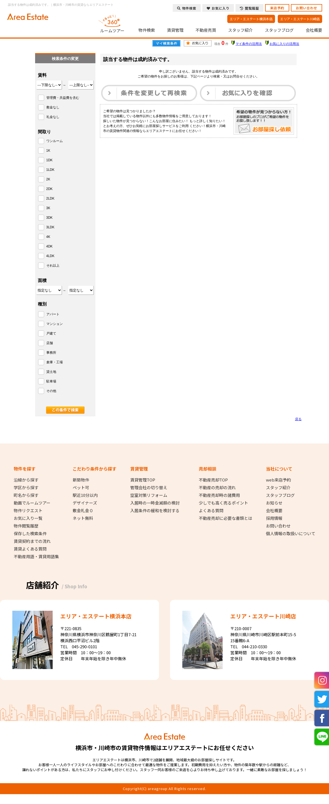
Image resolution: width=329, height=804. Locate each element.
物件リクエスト (28, 510)
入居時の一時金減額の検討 (155, 502)
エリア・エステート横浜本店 (251, 18)
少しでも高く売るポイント (223, 502)
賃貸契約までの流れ (32, 541)
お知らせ (274, 502)
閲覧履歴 (249, 8)
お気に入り (218, 8)
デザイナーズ (85, 502)
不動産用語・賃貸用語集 (36, 556)
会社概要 (314, 30)
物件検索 (146, 30)
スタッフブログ (279, 30)
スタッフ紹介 (240, 30)
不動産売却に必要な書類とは (225, 518)
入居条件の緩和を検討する (155, 510)
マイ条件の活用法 (249, 44)
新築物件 (81, 479)
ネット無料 (83, 518)
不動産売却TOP (213, 479)
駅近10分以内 (85, 495)
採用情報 (274, 518)
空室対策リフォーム (148, 495)
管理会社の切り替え (148, 487)
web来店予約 (278, 479)
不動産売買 (205, 30)
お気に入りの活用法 (284, 44)
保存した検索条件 (30, 533)
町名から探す (26, 495)
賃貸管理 (175, 30)
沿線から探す (26, 479)
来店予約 (277, 7)
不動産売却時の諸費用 (219, 495)
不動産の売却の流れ (217, 487)
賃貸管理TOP (142, 479)
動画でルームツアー (32, 502)
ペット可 (81, 487)
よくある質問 (211, 510)
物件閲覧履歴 (26, 525)
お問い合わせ (306, 7)
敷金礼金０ (83, 510)
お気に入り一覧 (28, 518)
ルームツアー (112, 23)
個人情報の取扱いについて (290, 533)
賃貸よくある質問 (30, 548)
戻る (298, 419)
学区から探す (26, 487)
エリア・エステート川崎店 (300, 18)
